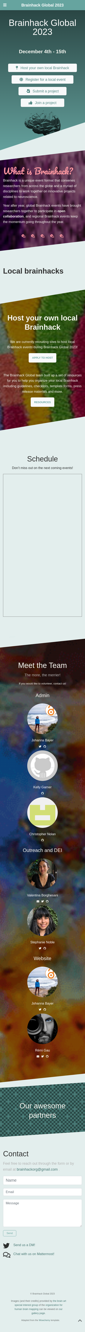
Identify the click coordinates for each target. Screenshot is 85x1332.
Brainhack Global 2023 (42, 5)
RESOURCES (42, 402)
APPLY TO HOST (42, 357)
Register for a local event (43, 80)
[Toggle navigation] (5, 5)
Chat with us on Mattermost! (33, 1254)
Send (10, 1233)
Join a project (43, 103)
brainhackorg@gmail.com (37, 1169)
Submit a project (42, 91)
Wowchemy (44, 1320)
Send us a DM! (24, 1245)
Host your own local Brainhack (42, 68)
